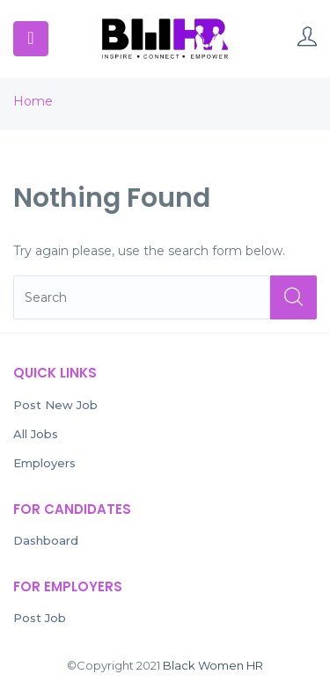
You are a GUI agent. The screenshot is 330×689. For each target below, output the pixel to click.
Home (33, 101)
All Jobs (35, 434)
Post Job (39, 618)
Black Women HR (213, 665)
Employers (44, 463)
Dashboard (45, 540)
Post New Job (55, 405)
